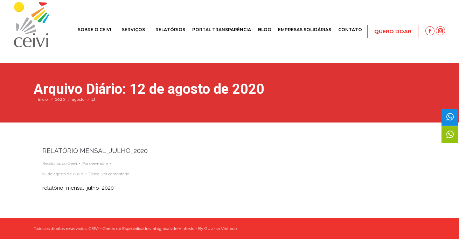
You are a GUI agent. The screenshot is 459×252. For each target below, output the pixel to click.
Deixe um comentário (109, 174)
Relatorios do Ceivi (59, 163)
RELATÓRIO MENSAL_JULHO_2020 (95, 150)
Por (95, 163)
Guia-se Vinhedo (220, 228)
